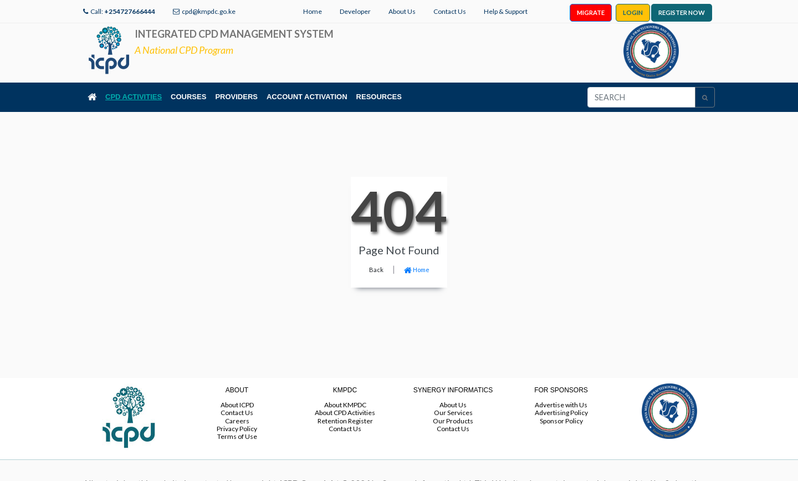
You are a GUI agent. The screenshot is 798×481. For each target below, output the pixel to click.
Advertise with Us (561, 405)
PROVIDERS (236, 97)
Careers (237, 421)
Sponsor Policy (561, 421)
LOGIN (633, 12)
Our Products (453, 421)
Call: (122, 11)
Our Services (453, 412)
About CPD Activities (345, 412)
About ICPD (237, 405)
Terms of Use (237, 436)
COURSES (188, 97)
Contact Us (449, 11)
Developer (355, 11)
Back (376, 269)
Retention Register (345, 421)
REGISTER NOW (681, 12)
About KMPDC (345, 405)
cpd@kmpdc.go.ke (209, 11)
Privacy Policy (237, 428)
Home (312, 11)
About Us (402, 11)
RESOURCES (379, 97)
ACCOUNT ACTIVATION (307, 97)
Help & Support (506, 11)
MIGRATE (591, 12)
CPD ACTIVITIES (133, 97)
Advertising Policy (561, 412)
